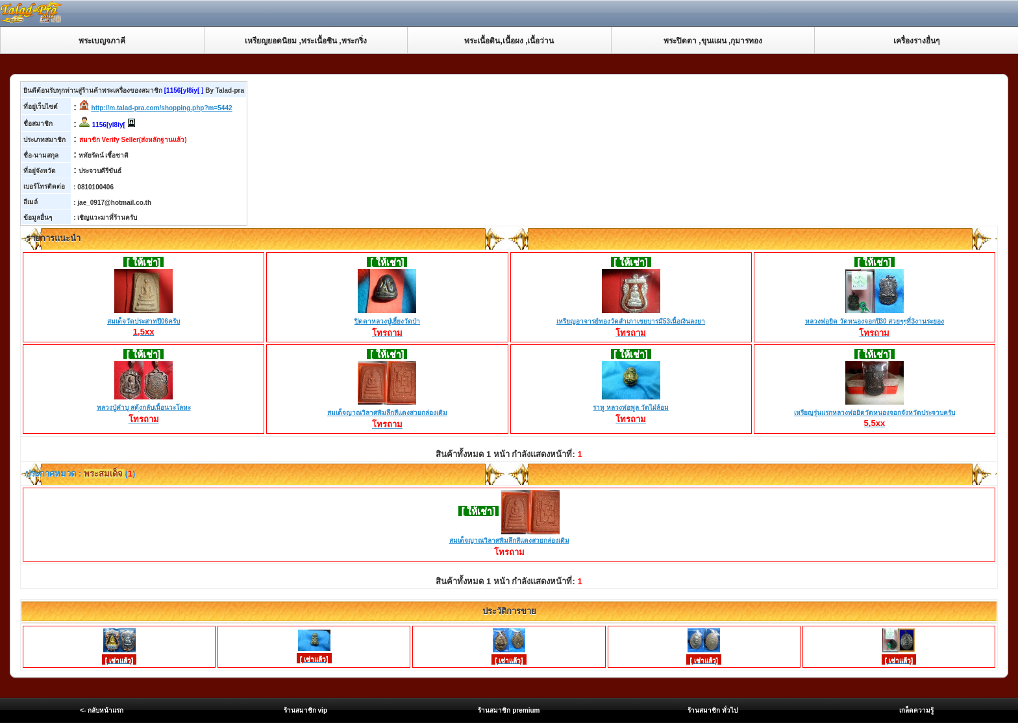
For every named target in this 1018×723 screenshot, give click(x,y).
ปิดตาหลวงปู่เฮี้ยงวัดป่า (387, 322)
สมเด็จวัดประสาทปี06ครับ (143, 321)
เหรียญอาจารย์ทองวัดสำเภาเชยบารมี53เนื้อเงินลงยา (630, 322)
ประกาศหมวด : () (79, 474)
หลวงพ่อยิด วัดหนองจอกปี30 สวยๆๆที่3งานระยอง (874, 322)
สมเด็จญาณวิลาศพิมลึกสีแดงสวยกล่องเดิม (387, 414)
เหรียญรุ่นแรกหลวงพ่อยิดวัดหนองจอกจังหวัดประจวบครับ (874, 413)
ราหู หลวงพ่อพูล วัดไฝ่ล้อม (631, 408)
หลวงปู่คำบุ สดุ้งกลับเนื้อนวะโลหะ (144, 408)
